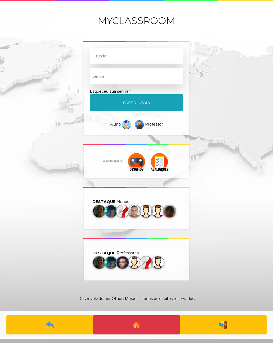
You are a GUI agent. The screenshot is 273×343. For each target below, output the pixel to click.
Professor (149, 124)
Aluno (120, 124)
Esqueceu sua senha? (110, 91)
